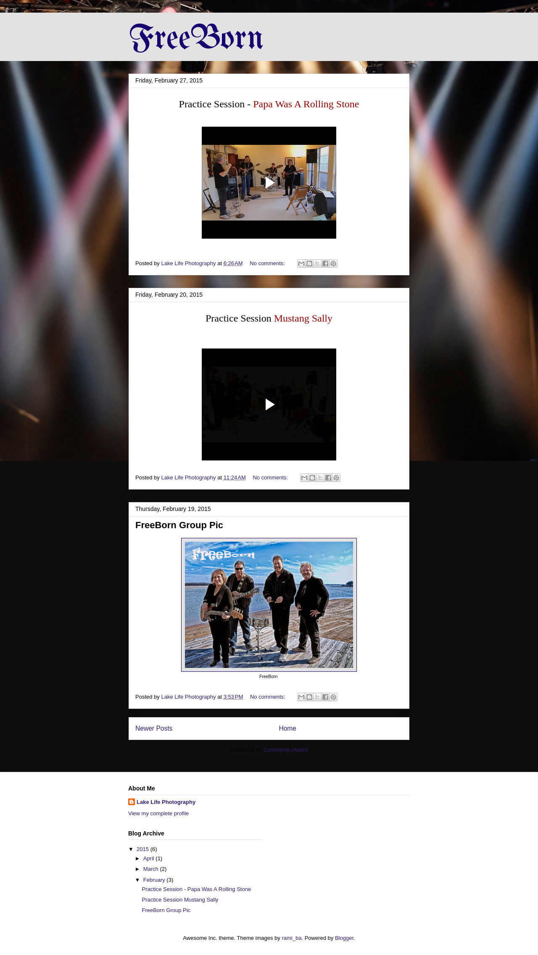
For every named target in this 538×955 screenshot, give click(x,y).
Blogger (344, 938)
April (149, 858)
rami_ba (291, 938)
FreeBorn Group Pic (179, 525)
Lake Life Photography (166, 802)
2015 (143, 849)
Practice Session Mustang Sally (180, 899)
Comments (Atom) (286, 750)
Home (287, 728)
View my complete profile (158, 813)
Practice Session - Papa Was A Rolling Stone (196, 889)
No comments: (268, 263)
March (151, 869)
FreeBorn (196, 39)
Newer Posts (153, 728)
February (155, 880)
